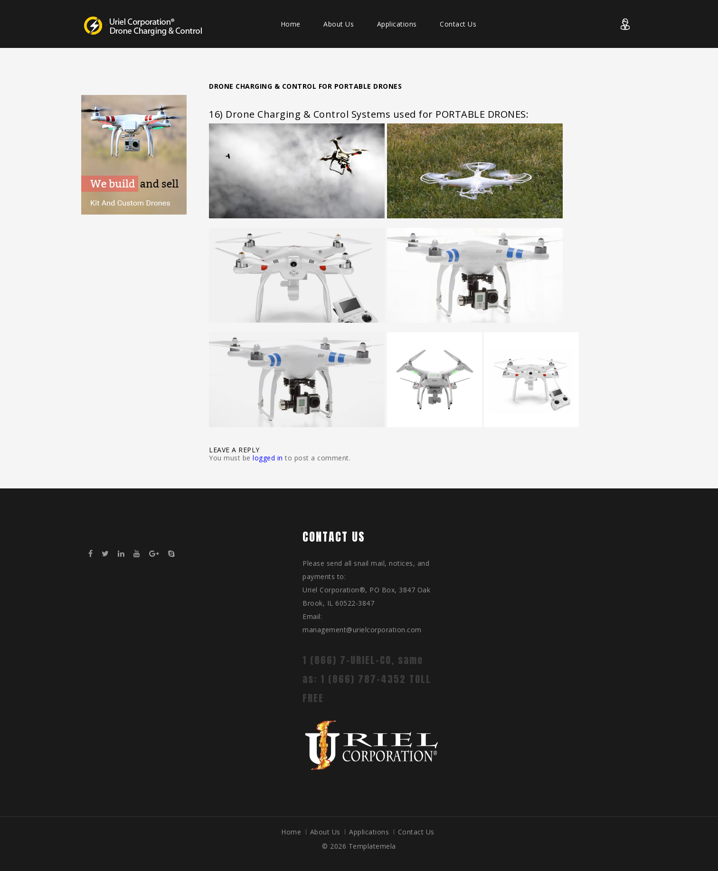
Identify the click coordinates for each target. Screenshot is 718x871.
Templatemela (372, 846)
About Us (338, 23)
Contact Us (458, 23)
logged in (268, 457)
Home (291, 23)
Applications (397, 23)
